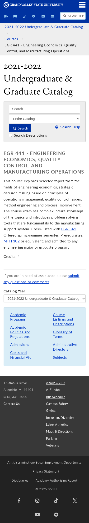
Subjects (60, 357)
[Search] (44, 109)
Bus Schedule (55, 397)
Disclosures (19, 480)
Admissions (19, 345)
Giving (51, 410)
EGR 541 (68, 229)
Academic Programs (18, 317)
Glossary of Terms (62, 334)
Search (20, 128)
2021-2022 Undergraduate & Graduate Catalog (44, 27)
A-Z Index (53, 390)
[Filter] (44, 119)
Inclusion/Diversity (60, 418)
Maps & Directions (59, 431)
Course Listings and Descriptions (63, 319)
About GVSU (55, 383)
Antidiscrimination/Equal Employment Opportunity (44, 462)
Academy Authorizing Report (57, 480)
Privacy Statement (46, 471)
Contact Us (12, 404)
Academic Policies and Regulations (20, 332)
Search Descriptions (28, 135)
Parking (51, 438)
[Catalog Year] (45, 298)
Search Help (67, 127)
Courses (12, 39)
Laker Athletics (57, 424)
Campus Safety (57, 404)
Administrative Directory (65, 347)
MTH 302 (12, 241)
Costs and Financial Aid (21, 355)
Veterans (52, 445)
